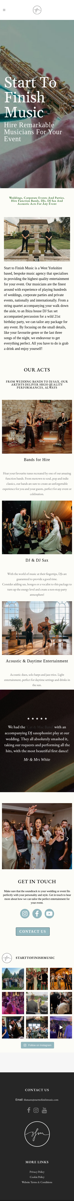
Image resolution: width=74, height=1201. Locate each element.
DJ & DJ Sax (36, 560)
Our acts (37, 369)
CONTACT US (37, 1090)
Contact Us (32, 932)
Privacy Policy (37, 1172)
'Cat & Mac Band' (39, 726)
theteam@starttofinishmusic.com (41, 1099)
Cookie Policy (37, 1177)
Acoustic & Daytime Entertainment (37, 661)
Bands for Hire (37, 459)
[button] (6, 838)
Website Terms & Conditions (37, 1182)
